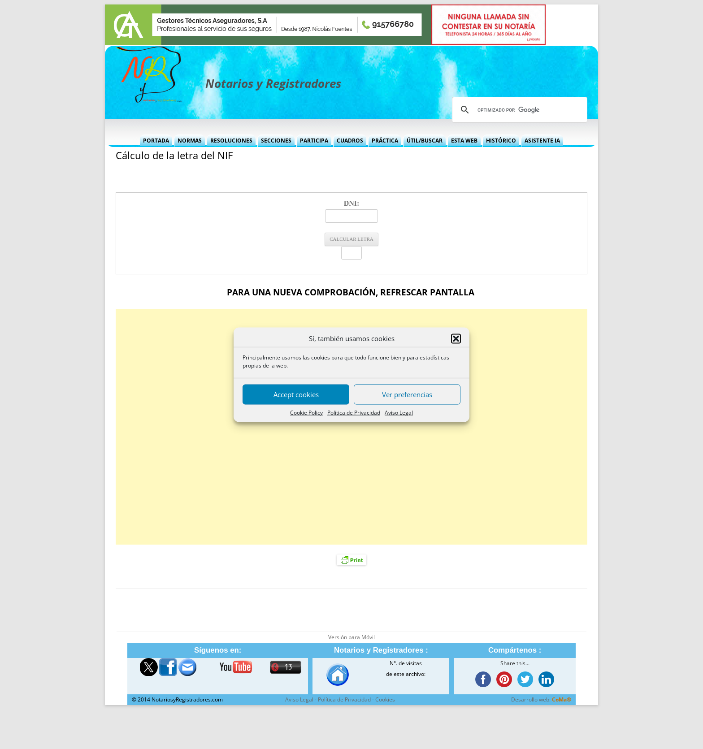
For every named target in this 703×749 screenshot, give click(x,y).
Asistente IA (542, 140)
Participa (314, 140)
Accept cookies (296, 394)
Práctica (385, 140)
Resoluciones (231, 140)
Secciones (276, 140)
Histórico (501, 140)
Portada (156, 140)
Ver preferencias (407, 394)
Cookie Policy (306, 412)
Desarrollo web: (541, 699)
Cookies (385, 699)
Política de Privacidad (353, 412)
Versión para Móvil (351, 637)
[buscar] (518, 109)
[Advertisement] (351, 427)
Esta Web (464, 140)
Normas (190, 140)
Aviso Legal (399, 412)
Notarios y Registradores (273, 83)
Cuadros (350, 140)
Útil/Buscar (425, 140)
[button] (455, 338)
